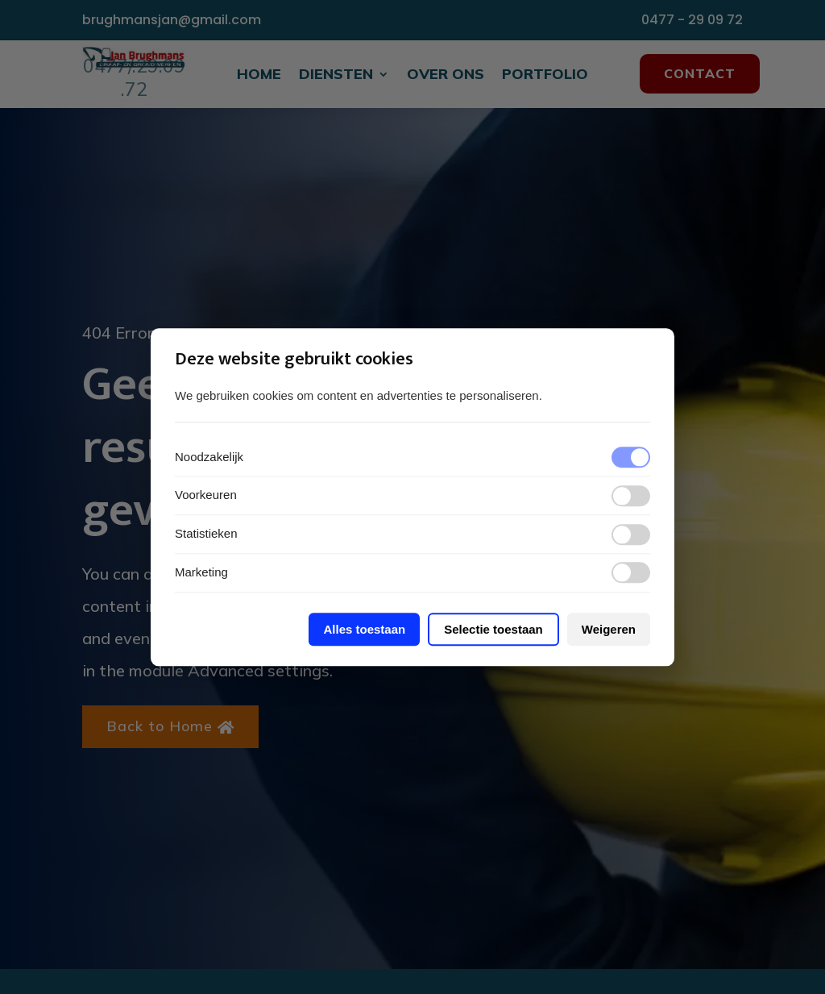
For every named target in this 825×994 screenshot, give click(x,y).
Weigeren (609, 629)
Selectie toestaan (493, 629)
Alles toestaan (364, 629)
